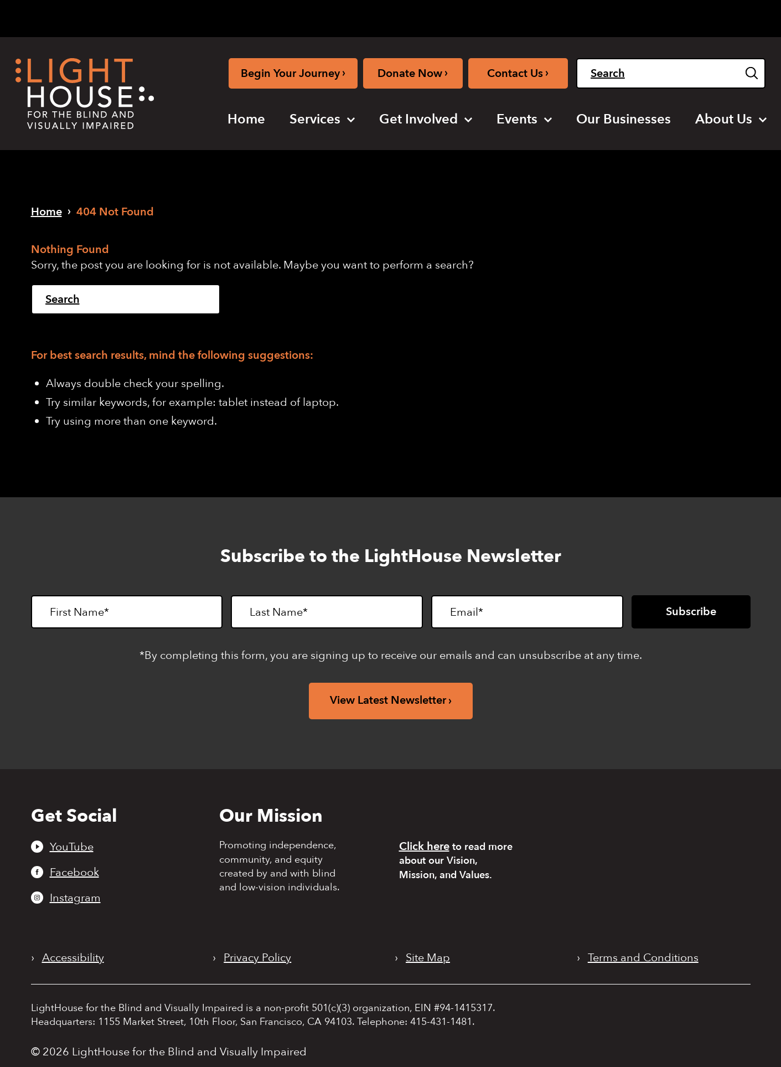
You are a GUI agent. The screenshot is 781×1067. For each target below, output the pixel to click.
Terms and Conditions (643, 958)
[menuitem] (246, 120)
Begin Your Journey (293, 73)
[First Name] (127, 611)
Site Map (428, 958)
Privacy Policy (257, 958)
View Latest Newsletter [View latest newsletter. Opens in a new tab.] (388, 700)
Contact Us (518, 73)
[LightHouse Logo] (84, 93)
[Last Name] (327, 611)
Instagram (75, 897)
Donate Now (412, 73)
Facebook (74, 872)
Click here (424, 846)
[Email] (527, 611)
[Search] (671, 73)
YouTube (72, 846)
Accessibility (73, 958)
